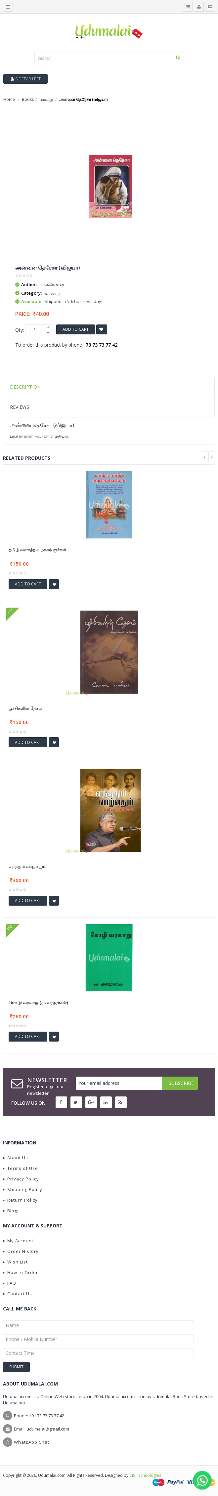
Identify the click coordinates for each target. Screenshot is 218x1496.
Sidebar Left (25, 79)
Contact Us (17, 1294)
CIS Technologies (145, 1475)
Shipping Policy (22, 1189)
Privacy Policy (21, 1179)
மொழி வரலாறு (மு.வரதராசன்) (38, 1002)
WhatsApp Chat (31, 1442)
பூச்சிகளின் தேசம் (25, 708)
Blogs (11, 1211)
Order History (21, 1251)
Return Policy (20, 1200)
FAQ (9, 1283)
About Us (15, 1158)
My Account (18, 1241)
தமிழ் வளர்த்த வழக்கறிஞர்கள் (37, 550)
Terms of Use (20, 1168)
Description (25, 387)
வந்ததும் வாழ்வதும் (27, 866)
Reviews (19, 407)
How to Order (20, 1272)
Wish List (15, 1262)
